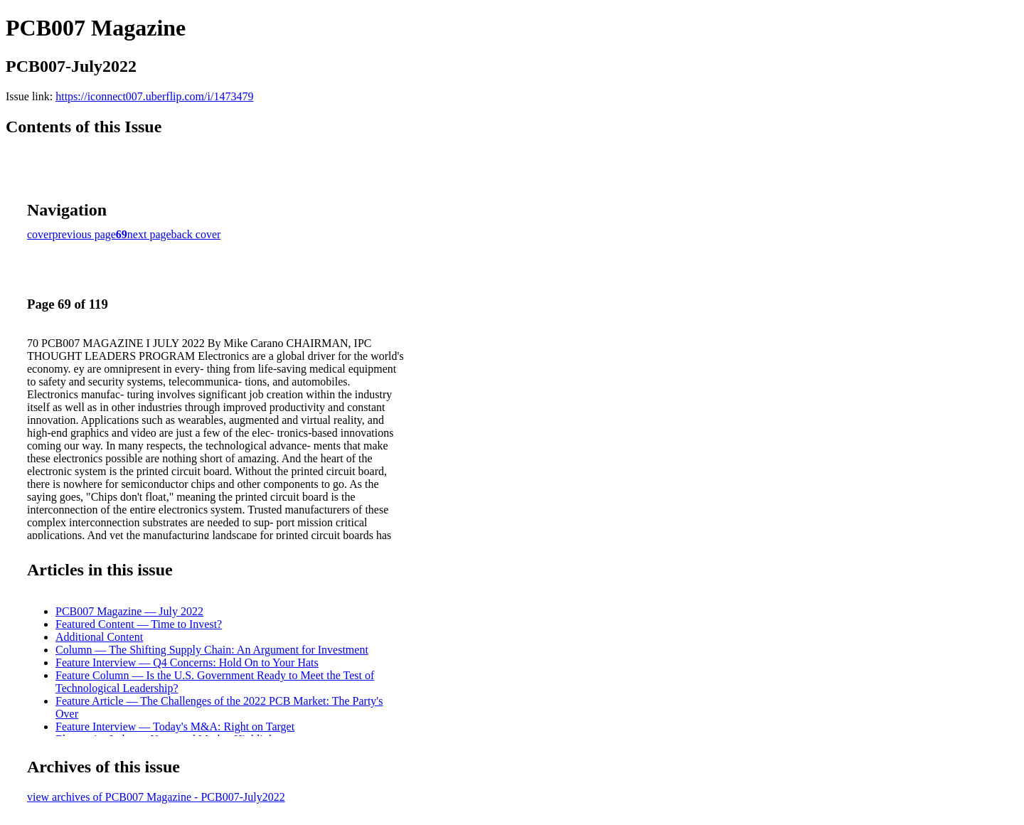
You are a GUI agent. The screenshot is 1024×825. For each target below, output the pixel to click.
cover (40, 234)
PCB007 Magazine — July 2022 (129, 611)
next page (149, 234)
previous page (84, 234)
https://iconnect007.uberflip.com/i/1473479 (154, 96)
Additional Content (99, 637)
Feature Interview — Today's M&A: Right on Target (174, 726)
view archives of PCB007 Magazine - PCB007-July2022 (156, 797)
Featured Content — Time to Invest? (138, 624)
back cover (196, 234)
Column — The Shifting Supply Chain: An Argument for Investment (211, 650)
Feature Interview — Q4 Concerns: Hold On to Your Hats (187, 662)
